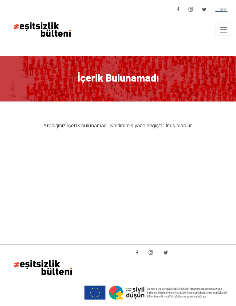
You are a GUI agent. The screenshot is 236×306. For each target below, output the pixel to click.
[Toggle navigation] (223, 30)
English (221, 9)
